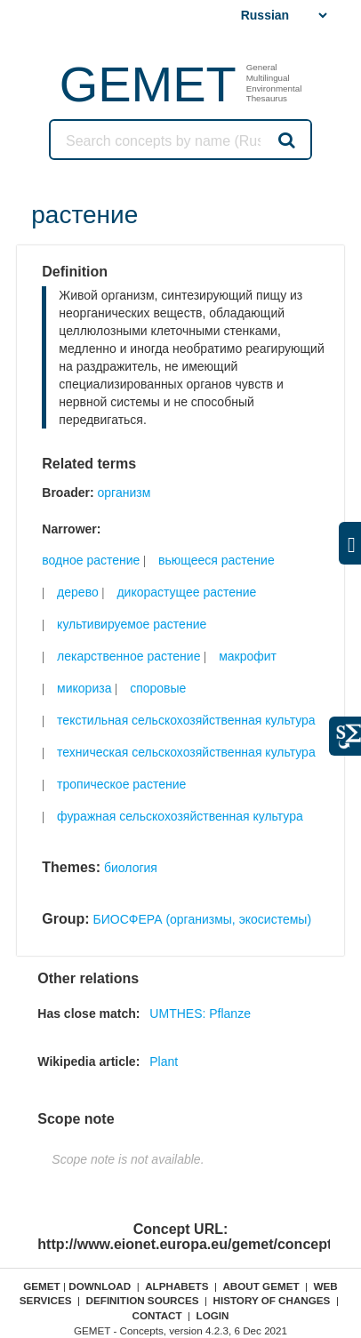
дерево (78, 592)
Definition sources (142, 1300)
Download (99, 1286)
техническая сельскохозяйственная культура (186, 752)
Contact (156, 1315)
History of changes (271, 1300)
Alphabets (176, 1286)
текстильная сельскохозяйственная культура (186, 720)
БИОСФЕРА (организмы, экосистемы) (202, 919)
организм (124, 492)
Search (285, 139)
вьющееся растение (216, 560)
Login (213, 1315)
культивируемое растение (131, 624)
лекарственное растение (128, 656)
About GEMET (260, 1286)
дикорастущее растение (186, 592)
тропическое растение (121, 784)
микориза (84, 688)
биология (130, 868)
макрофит (248, 656)
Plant (163, 1061)
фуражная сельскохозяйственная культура (180, 816)
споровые (158, 688)
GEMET (148, 84)
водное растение (91, 560)
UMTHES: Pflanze (200, 1013)
